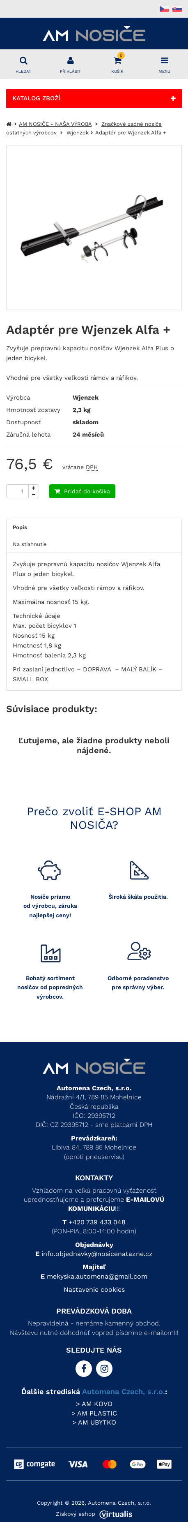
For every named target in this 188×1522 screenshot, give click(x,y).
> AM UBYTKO (94, 1422)
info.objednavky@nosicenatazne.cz (97, 1254)
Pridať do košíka (82, 491)
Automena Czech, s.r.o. (123, 1391)
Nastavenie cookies (94, 1289)
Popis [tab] (20, 527)
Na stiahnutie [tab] (30, 544)
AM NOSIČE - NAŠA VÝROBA (55, 124)
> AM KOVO (94, 1404)
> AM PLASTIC (94, 1413)
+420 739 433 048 (97, 1222)
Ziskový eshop (94, 1513)
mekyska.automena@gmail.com (97, 1276)
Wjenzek (77, 133)
